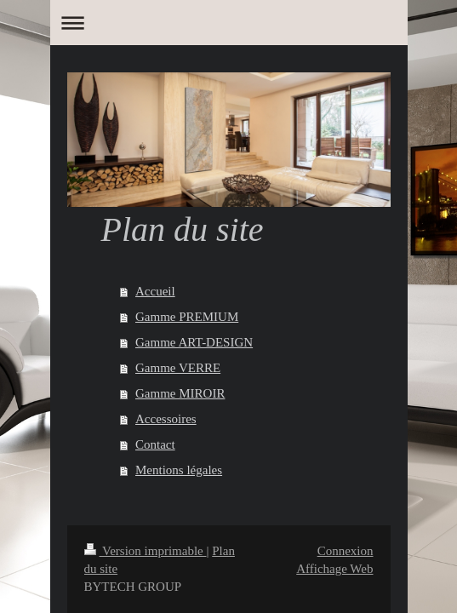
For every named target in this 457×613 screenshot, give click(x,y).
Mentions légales (178, 470)
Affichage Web (334, 569)
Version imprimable (145, 551)
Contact (155, 444)
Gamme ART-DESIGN (194, 342)
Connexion (345, 551)
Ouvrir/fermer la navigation (228, 22)
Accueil (155, 291)
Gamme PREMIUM (186, 317)
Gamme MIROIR (180, 393)
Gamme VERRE (177, 368)
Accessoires (166, 419)
